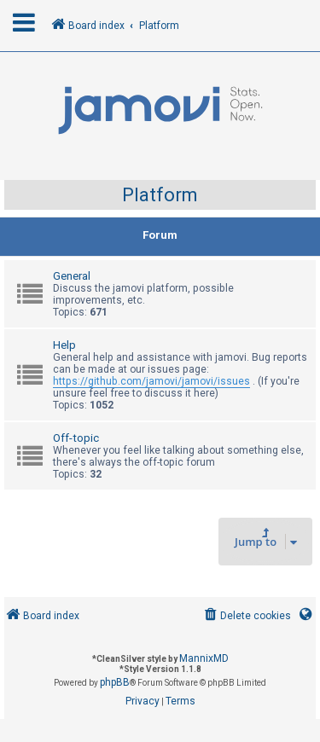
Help (64, 345)
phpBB (115, 682)
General (71, 276)
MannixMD (204, 658)
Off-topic (76, 438)
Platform (160, 195)
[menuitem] (246, 616)
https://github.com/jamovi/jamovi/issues (151, 381)
